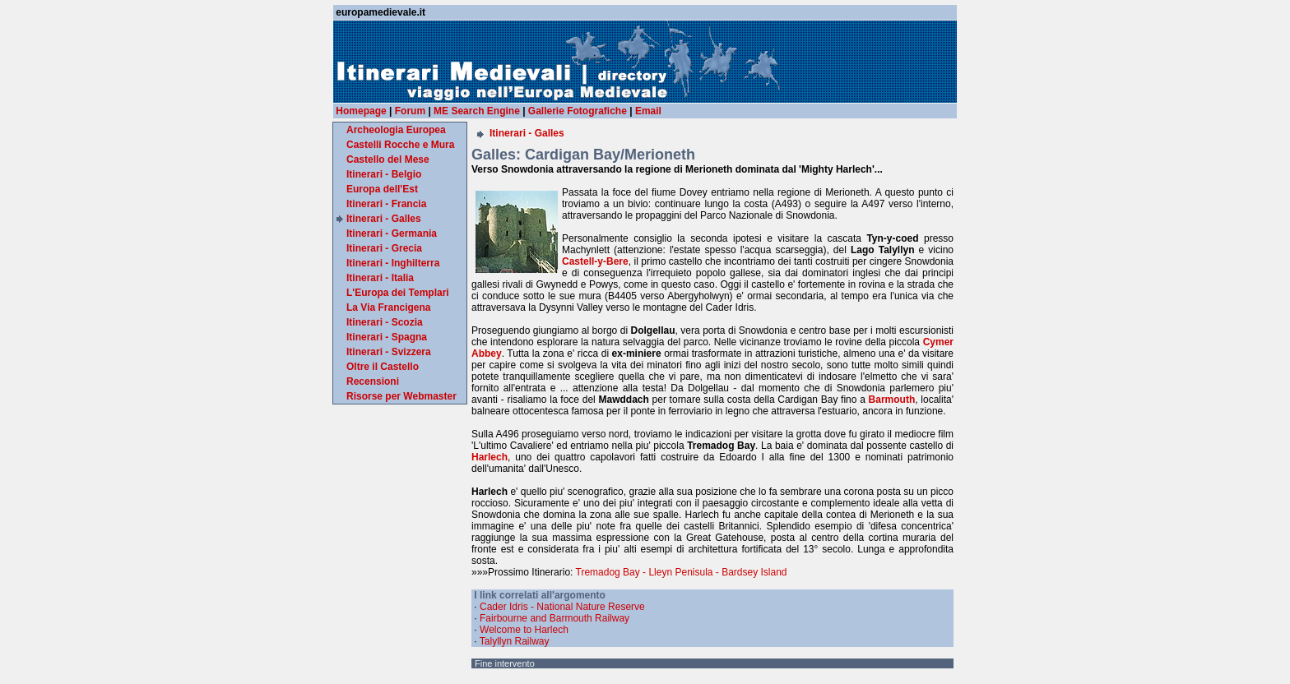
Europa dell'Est (382, 189)
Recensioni (372, 381)
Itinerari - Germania (391, 233)
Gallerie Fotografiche (577, 111)
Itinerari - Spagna (386, 337)
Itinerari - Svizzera (388, 352)
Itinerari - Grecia (384, 248)
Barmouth (892, 399)
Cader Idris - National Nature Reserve (562, 606)
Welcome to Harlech (524, 629)
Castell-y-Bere (595, 261)
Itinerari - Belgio (383, 174)
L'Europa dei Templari (397, 292)
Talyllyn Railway (515, 641)
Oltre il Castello (382, 366)
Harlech (489, 457)
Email (648, 111)
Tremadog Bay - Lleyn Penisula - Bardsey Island (681, 572)
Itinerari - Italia (380, 278)
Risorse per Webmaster (401, 396)
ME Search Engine (477, 111)
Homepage (361, 111)
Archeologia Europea (396, 130)
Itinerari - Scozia (384, 322)
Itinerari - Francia (386, 204)
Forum (410, 111)
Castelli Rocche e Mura (400, 144)
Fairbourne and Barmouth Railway (554, 618)
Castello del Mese (387, 159)
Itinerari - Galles (383, 218)
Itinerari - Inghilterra (392, 263)
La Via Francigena (388, 307)
